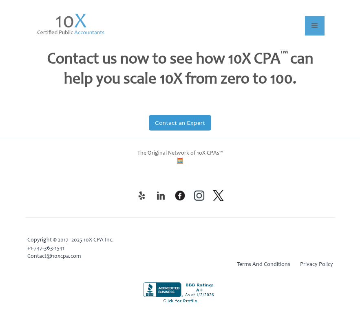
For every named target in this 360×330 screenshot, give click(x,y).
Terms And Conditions (263, 265)
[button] (315, 25)
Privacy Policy (316, 265)
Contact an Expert (180, 122)
